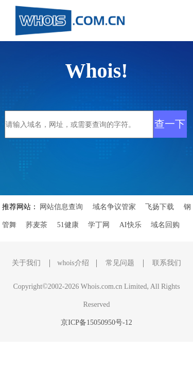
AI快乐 (130, 225)
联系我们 (166, 263)
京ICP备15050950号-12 (96, 322)
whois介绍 (73, 263)
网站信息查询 (61, 207)
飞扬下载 (159, 207)
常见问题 (120, 263)
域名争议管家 (114, 207)
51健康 (68, 225)
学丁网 (99, 225)
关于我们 (26, 263)
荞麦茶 (36, 225)
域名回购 (165, 225)
